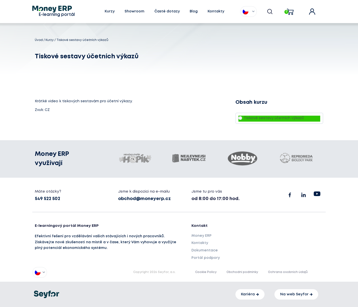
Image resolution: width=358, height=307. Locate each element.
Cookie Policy (206, 272)
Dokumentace (204, 250)
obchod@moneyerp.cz (144, 199)
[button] (245, 11)
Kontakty (216, 11)
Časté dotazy (167, 11)
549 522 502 (47, 199)
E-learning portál (57, 15)
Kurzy (110, 11)
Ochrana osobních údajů (288, 272)
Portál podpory (205, 257)
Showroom (134, 11)
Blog (194, 11)
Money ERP (201, 235)
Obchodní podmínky (242, 272)
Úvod (39, 40)
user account (315, 9)
